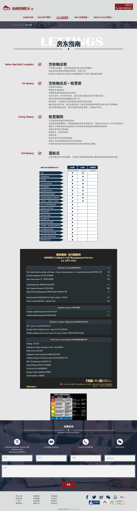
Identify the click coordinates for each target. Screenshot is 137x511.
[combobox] (120, 458)
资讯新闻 (54, 496)
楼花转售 (19, 503)
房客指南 (36, 498)
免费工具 (36, 503)
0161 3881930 (125, 8)
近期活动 (54, 503)
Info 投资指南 (80, 17)
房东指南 (36, 496)
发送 (69, 484)
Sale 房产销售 (43, 17)
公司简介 (54, 498)
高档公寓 (19, 498)
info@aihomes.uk (51, 447)
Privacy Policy (74, 509)
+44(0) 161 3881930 (85, 447)
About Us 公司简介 (103, 17)
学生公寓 (19, 496)
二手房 (18, 501)
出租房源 (36, 501)
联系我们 (54, 501)
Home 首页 (28, 17)
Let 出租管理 (62, 17)
